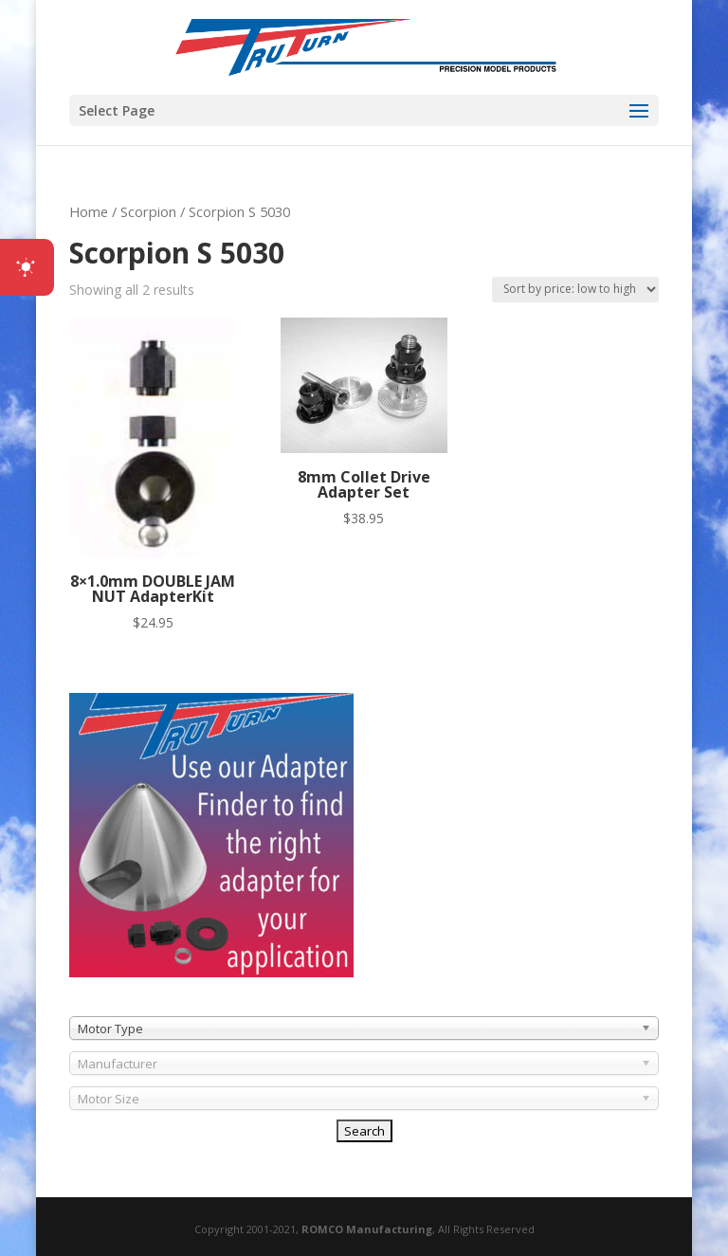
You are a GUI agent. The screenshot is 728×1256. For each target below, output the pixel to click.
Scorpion (148, 211)
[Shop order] (575, 289)
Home (88, 211)
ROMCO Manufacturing (366, 1229)
